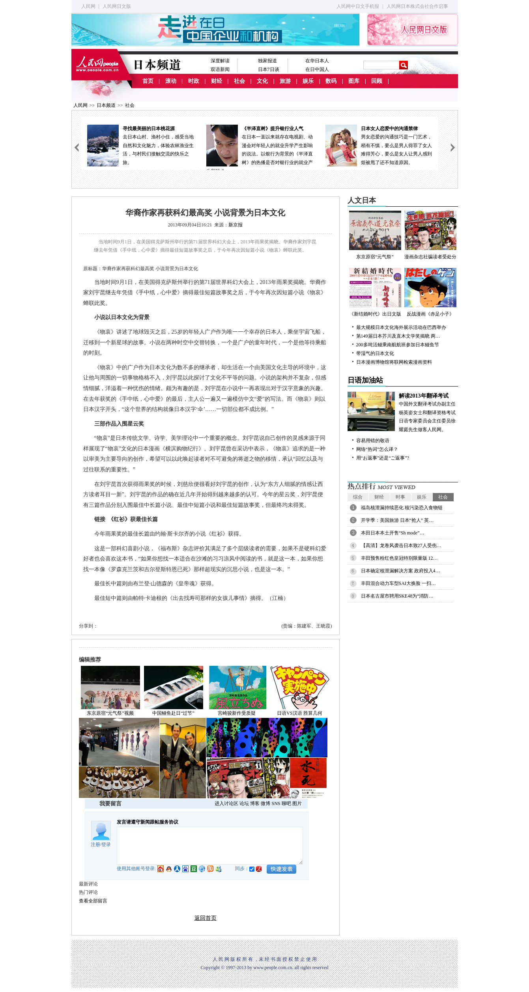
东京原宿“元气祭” (375, 235)
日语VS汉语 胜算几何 (299, 713)
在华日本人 (317, 61)
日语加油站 (365, 380)
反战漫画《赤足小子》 (430, 292)
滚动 (170, 81)
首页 (147, 81)
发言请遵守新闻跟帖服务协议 (147, 822)
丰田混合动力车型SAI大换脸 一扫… (398, 583)
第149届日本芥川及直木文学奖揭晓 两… (398, 336)
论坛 (244, 803)
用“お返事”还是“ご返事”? (382, 458)
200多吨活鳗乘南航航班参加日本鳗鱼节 (397, 344)
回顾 (376, 81)
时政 (193, 81)
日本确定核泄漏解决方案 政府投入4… (400, 571)
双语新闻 (220, 69)
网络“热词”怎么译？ (377, 449)
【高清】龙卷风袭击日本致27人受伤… (401, 545)
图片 (297, 803)
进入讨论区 (226, 803)
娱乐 (308, 81)
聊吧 (286, 803)
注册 (95, 844)
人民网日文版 (117, 6)
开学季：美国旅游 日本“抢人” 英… (397, 520)
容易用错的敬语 (372, 440)
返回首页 (205, 918)
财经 (216, 81)
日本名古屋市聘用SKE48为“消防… (397, 596)
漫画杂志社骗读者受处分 (430, 235)
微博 (265, 803)
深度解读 (220, 61)
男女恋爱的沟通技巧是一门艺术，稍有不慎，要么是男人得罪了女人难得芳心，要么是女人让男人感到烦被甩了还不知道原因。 (378, 145)
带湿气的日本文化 (375, 353)
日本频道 (106, 105)
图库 (353, 81)
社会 (239, 81)
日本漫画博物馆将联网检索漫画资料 (394, 362)
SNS (275, 803)
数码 (330, 81)
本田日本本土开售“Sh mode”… (392, 533)
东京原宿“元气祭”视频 (110, 713)
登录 (106, 844)
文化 (262, 81)
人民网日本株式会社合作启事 (417, 6)
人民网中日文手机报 (357, 6)
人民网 (88, 6)
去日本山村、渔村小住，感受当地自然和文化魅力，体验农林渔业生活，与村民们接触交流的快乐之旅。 (140, 145)
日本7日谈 (268, 69)
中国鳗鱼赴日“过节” (173, 713)
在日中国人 (317, 69)
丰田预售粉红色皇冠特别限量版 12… (399, 558)
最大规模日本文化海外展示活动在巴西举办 (401, 327)
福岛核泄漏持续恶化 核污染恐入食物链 (402, 507)
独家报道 (267, 61)
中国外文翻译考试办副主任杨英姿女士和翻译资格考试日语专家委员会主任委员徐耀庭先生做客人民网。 (403, 412)
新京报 (235, 225)
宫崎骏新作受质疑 (237, 713)
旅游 (285, 81)
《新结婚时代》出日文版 (375, 292)
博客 (255, 803)
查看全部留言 (93, 901)
